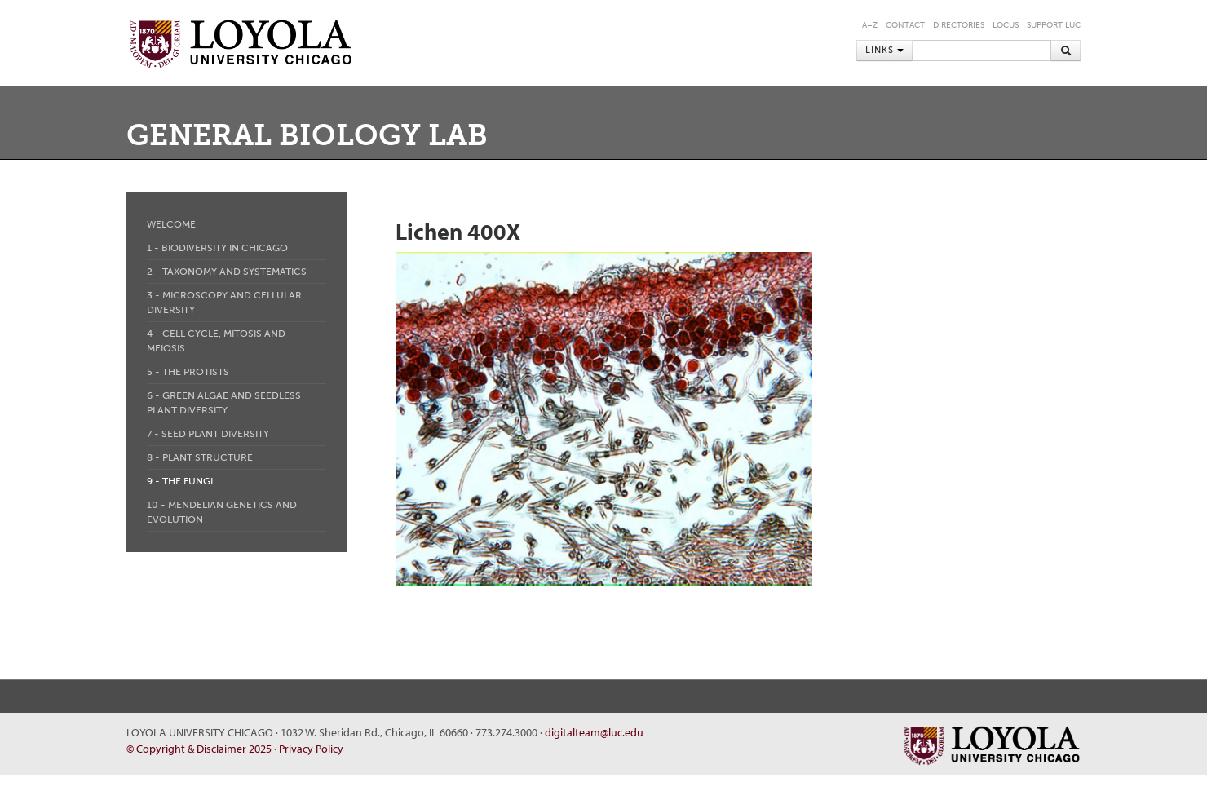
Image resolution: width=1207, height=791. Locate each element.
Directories (958, 25)
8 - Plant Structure (200, 457)
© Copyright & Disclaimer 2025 (199, 748)
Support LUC (1054, 25)
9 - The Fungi (180, 481)
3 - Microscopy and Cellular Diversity (224, 302)
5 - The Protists (188, 372)
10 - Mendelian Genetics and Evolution (222, 512)
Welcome (171, 224)
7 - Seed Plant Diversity (208, 434)
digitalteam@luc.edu (594, 732)
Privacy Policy (311, 748)
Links (884, 50)
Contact (905, 25)
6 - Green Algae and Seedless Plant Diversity (224, 403)
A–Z (870, 25)
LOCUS (1006, 25)
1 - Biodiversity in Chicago (217, 248)
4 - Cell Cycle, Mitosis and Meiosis (216, 341)
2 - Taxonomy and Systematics (227, 271)
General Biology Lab (307, 134)
